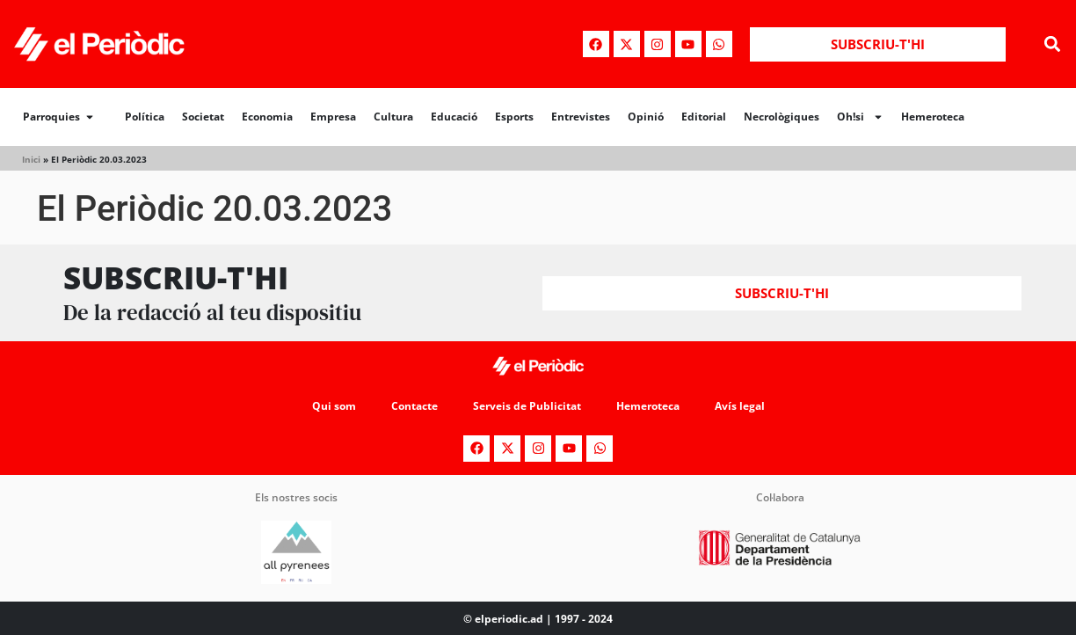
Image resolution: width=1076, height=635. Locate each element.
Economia (267, 116)
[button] (1052, 44)
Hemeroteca (932, 116)
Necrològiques (781, 116)
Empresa (333, 116)
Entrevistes (580, 116)
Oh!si (860, 117)
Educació (454, 116)
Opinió (646, 116)
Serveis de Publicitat (527, 405)
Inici (31, 159)
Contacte (414, 405)
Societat (203, 116)
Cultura (393, 116)
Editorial (703, 116)
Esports (514, 116)
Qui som (334, 405)
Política (144, 116)
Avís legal (740, 405)
